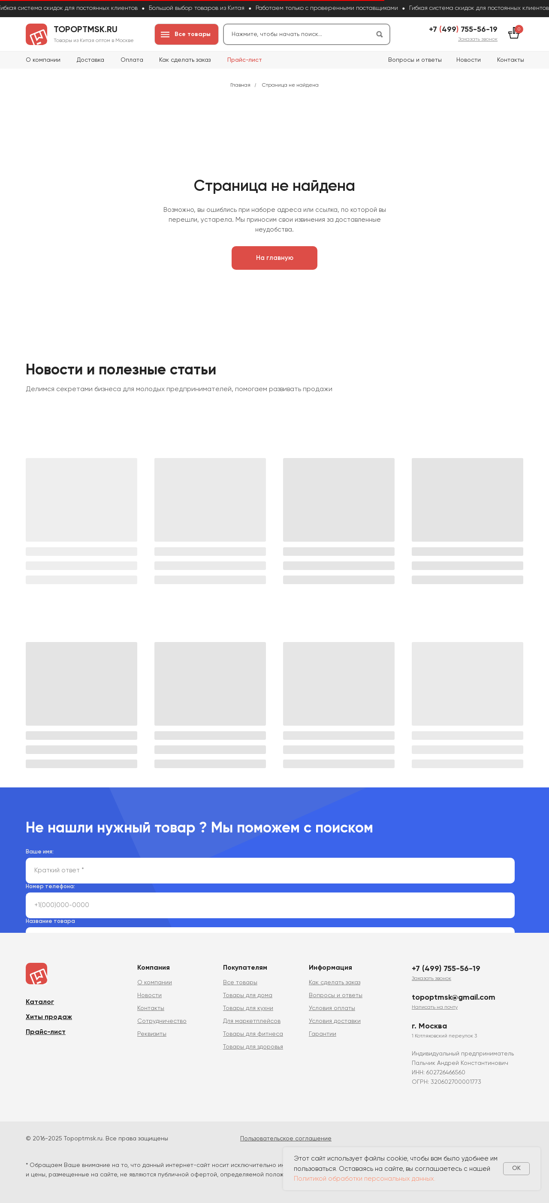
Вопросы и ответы (415, 60)
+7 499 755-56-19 (463, 29)
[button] (478, 39)
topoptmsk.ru (86, 30)
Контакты (510, 60)
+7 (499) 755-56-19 (446, 969)
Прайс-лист (244, 60)
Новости (468, 60)
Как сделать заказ (185, 60)
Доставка (90, 60)
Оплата (132, 60)
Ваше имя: (40, 852)
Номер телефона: (50, 886)
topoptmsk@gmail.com (453, 997)
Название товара (50, 921)
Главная (240, 85)
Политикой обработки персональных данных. (364, 1179)
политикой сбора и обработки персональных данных (195, 895)
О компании (43, 60)
